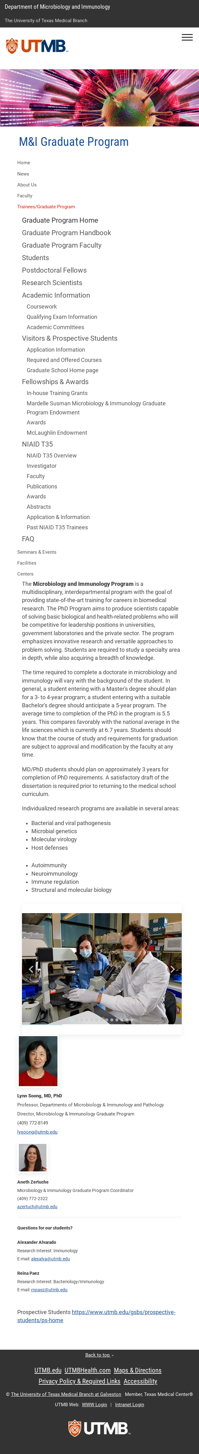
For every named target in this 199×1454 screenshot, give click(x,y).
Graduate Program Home (60, 220)
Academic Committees (55, 327)
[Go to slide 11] (121, 1019)
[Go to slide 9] (111, 1019)
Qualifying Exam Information (62, 317)
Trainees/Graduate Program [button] (46, 207)
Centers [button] (25, 574)
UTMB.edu (48, 1370)
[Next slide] (172, 969)
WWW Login (94, 1404)
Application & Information (58, 517)
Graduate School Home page (63, 370)
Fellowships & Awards (55, 382)
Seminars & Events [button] (36, 552)
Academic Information (56, 295)
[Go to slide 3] (81, 1019)
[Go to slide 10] (116, 1019)
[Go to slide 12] (126, 1019)
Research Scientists (52, 283)
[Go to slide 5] (91, 1019)
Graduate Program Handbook (66, 233)
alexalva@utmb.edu (50, 1258)
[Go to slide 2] (76, 1019)
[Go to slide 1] (71, 1020)
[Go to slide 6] (96, 1019)
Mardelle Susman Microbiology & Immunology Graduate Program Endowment (96, 408)
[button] (187, 37)
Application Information (56, 350)
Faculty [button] (24, 196)
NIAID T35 (37, 444)
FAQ (28, 539)
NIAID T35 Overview (52, 456)
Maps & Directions (138, 1370)
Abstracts (39, 507)
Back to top (99, 1355)
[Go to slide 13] (131, 1019)
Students (35, 258)
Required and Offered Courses (64, 360)
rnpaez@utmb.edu (49, 1289)
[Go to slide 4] (86, 1019)
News (23, 174)
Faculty (36, 476)
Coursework (42, 307)
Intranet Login (129, 1404)
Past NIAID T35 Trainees (58, 527)
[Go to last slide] (31, 969)
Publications (42, 486)
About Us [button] (27, 185)
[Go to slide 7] (101, 1019)
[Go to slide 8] (106, 1019)
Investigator (41, 466)
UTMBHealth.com (88, 1370)
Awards (36, 422)
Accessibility (140, 1381)
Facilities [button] (26, 563)
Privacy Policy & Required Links (80, 1381)
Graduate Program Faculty (61, 245)
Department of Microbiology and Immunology (57, 6)
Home (23, 163)
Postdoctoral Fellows (54, 270)
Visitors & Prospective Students (69, 338)
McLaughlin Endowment (57, 433)
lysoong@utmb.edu (37, 1132)
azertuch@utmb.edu (37, 1206)
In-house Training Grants (57, 393)
